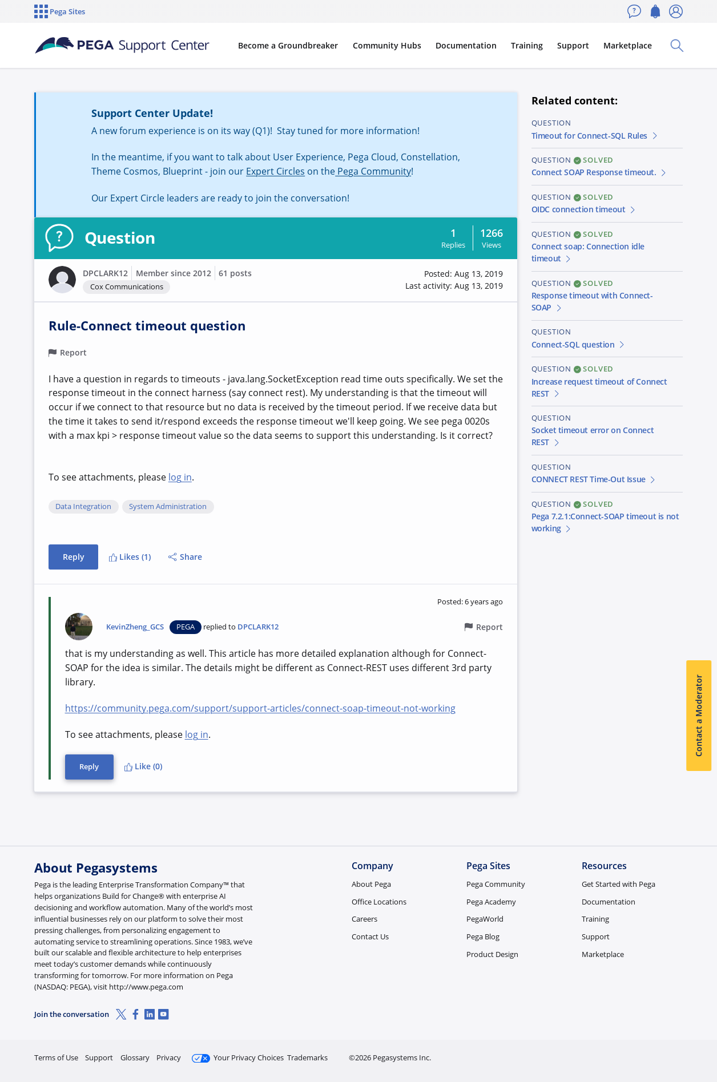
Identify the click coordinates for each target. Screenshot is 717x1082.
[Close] (701, 1036)
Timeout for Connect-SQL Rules (595, 135)
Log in (656, 1052)
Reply (73, 556)
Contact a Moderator (698, 716)
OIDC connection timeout (584, 209)
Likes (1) (130, 556)
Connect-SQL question (578, 344)
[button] (62, 279)
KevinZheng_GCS (135, 627)
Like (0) (143, 766)
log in (180, 477)
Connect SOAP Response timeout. (599, 172)
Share (185, 556)
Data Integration (83, 507)
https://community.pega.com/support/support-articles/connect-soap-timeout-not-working (260, 708)
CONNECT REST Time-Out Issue (594, 479)
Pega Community (373, 171)
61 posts (235, 273)
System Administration (168, 507)
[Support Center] (122, 45)
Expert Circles (275, 171)
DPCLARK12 (105, 273)
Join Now (594, 1052)
